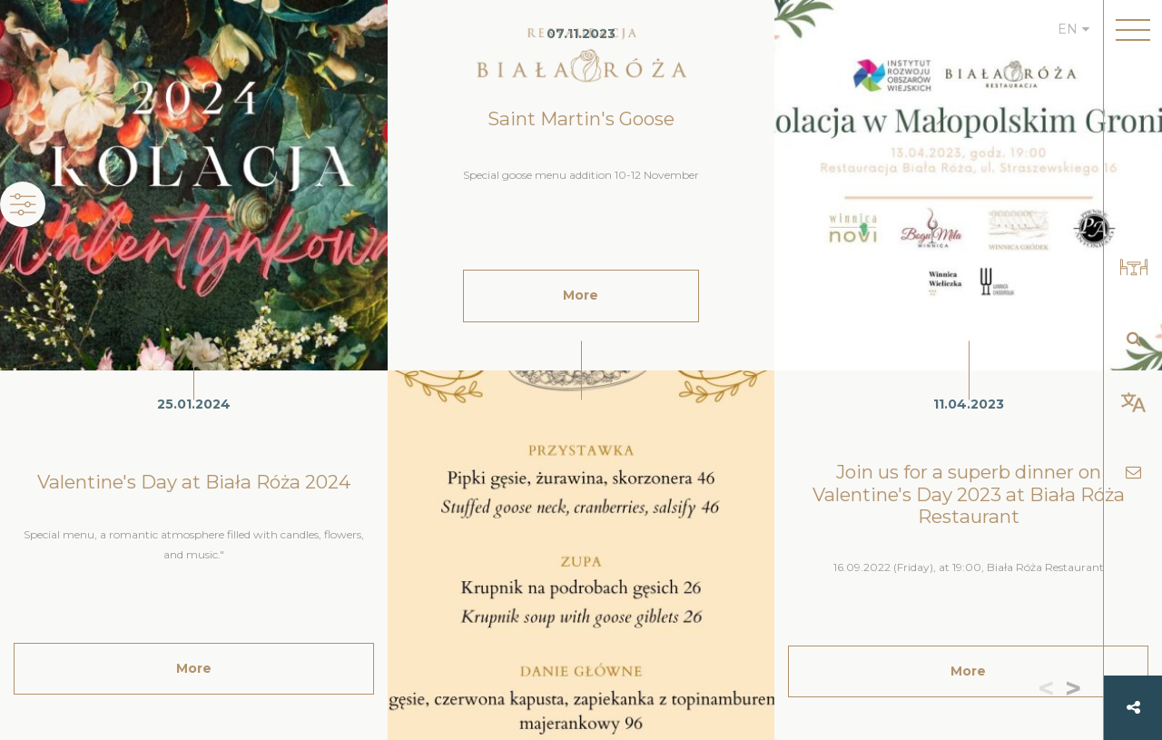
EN (1068, 29)
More (194, 668)
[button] (1077, 690)
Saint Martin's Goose (581, 118)
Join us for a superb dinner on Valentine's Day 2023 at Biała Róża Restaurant (968, 494)
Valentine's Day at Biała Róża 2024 (193, 481)
